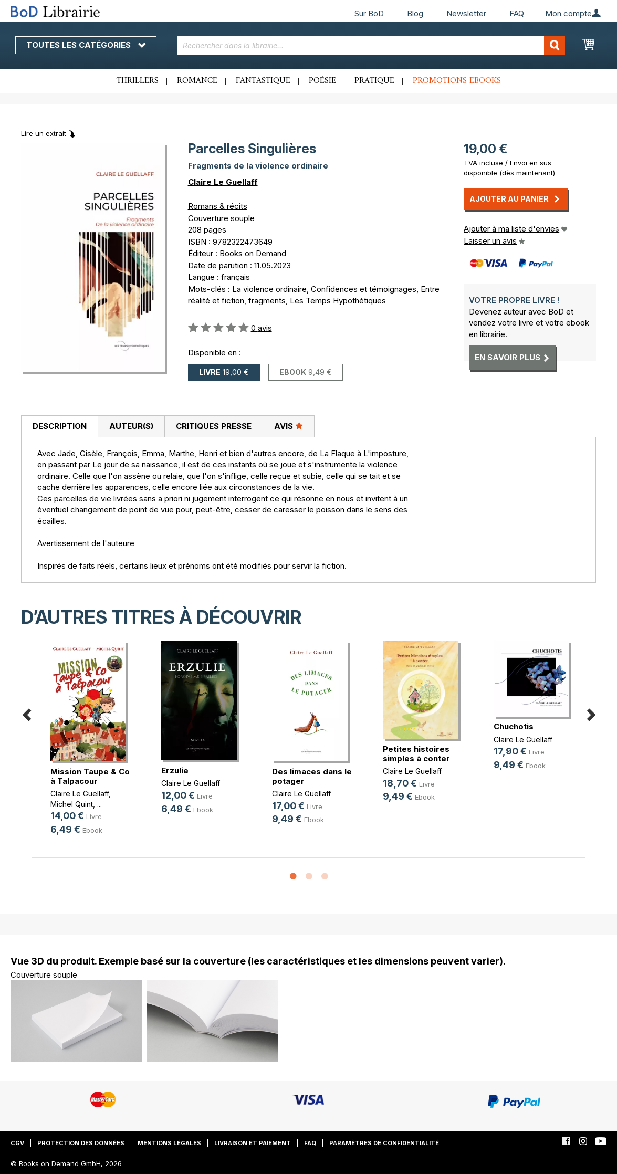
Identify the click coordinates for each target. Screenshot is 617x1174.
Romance (197, 81)
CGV (17, 1143)
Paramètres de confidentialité (384, 1143)
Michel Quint (71, 804)
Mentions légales (169, 1143)
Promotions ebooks (457, 81)
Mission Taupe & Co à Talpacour (90, 776)
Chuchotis (514, 726)
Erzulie (175, 770)
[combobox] (371, 45)
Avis (288, 426)
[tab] (59, 426)
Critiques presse (214, 426)
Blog (415, 13)
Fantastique (263, 81)
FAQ (516, 13)
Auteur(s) (131, 426)
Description (60, 426)
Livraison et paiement (252, 1143)
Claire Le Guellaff (223, 182)
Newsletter (466, 13)
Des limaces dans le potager (312, 776)
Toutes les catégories (85, 45)
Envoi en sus (530, 163)
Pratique (374, 81)
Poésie (322, 81)
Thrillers (138, 81)
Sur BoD (369, 13)
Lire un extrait (43, 133)
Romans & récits (217, 206)
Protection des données (80, 1143)
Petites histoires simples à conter (416, 753)
